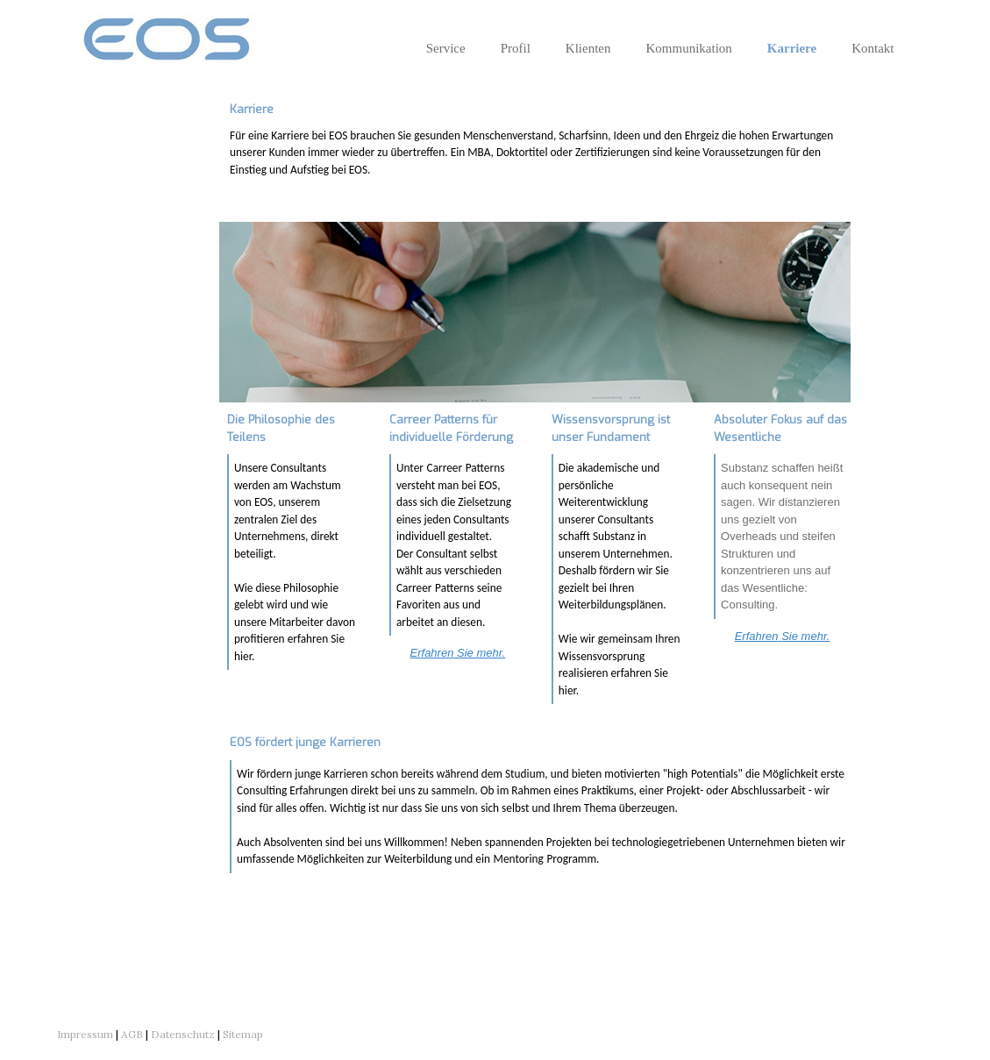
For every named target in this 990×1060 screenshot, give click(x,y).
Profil (516, 48)
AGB (132, 1034)
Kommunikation (688, 48)
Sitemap (243, 1034)
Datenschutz (183, 1034)
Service (446, 48)
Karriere (791, 48)
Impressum (85, 1034)
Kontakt (872, 48)
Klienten (588, 48)
